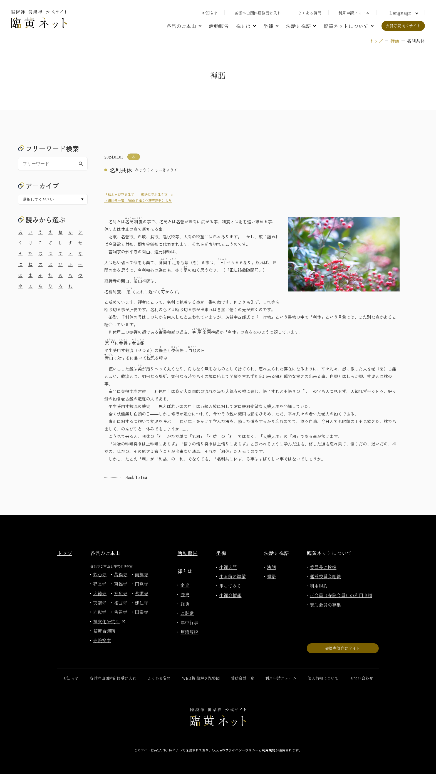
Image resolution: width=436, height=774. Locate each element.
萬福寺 (120, 574)
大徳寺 (99, 593)
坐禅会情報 (230, 595)
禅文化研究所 (109, 621)
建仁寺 (141, 602)
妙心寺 (99, 574)
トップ (376, 40)
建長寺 (99, 583)
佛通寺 (120, 612)
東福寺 (120, 583)
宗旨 (184, 585)
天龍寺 (99, 602)
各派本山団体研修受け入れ (257, 13)
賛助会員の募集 (325, 604)
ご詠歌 (187, 613)
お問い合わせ (361, 678)
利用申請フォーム (354, 13)
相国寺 (120, 602)
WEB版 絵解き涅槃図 (201, 678)
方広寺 (120, 593)
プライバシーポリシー (242, 750)
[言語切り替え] (403, 12)
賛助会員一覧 (242, 678)
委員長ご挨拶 (323, 567)
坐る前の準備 (232, 576)
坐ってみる (230, 585)
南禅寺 (141, 574)
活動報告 (219, 25)
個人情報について (323, 678)
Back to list (136, 477)
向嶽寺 (99, 612)
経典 (184, 603)
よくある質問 (309, 13)
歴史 (184, 594)
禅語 (394, 40)
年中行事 (189, 622)
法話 (271, 567)
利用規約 (319, 585)
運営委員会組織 (325, 576)
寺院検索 (102, 640)
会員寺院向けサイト (403, 25)
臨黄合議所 (104, 630)
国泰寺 (141, 612)
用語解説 (189, 632)
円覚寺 (141, 583)
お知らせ (209, 13)
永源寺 (141, 593)
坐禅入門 (228, 567)
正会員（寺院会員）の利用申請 (341, 595)
